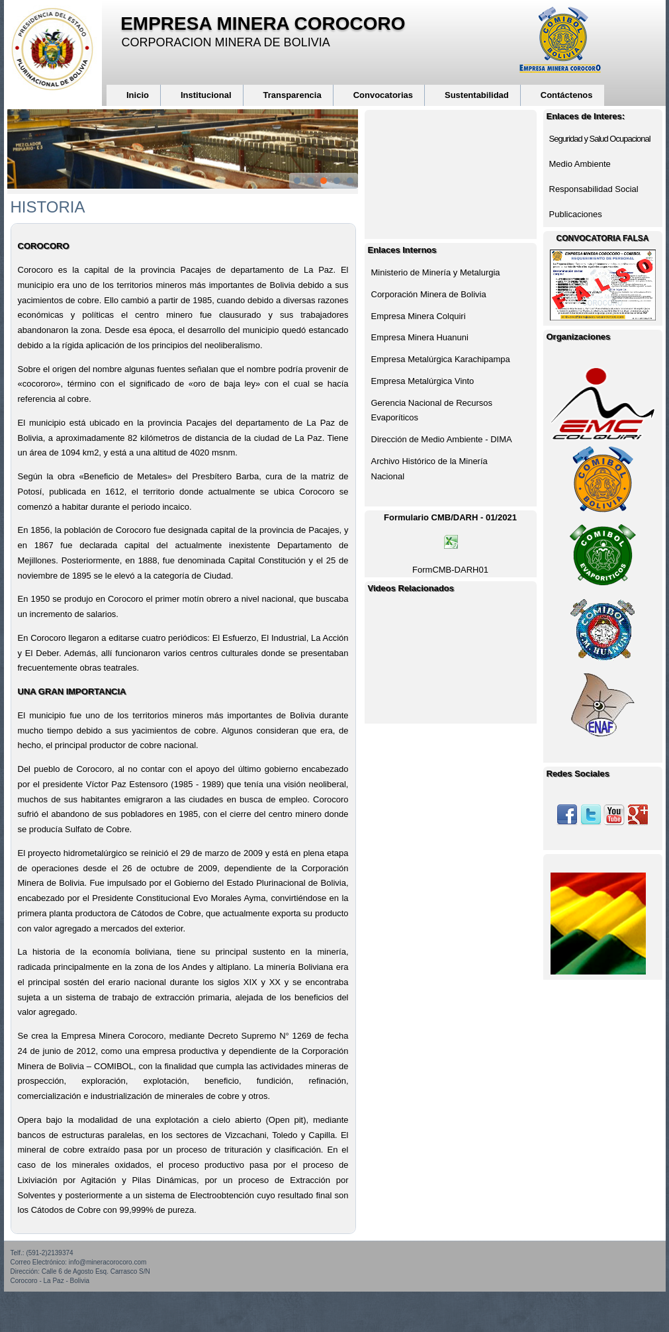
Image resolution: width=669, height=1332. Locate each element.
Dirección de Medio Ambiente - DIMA (441, 439)
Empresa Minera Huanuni (419, 337)
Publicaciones (575, 214)
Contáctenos (567, 95)
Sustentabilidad (477, 95)
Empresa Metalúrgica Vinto (422, 381)
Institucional (206, 95)
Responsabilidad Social (594, 189)
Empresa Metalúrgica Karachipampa (440, 359)
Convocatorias (383, 95)
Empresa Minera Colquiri (418, 316)
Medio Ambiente (580, 164)
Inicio (137, 95)
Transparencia (292, 95)
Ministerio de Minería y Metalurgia (435, 272)
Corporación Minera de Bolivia (428, 294)
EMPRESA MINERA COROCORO (262, 23)
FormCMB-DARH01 (450, 570)
